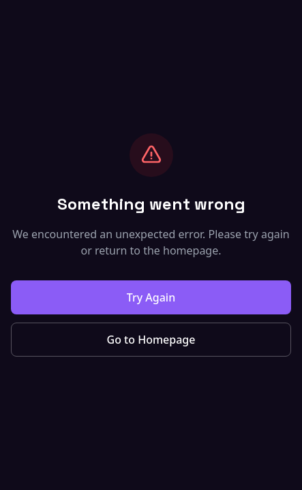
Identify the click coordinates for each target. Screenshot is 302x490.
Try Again (151, 297)
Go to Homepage (151, 339)
